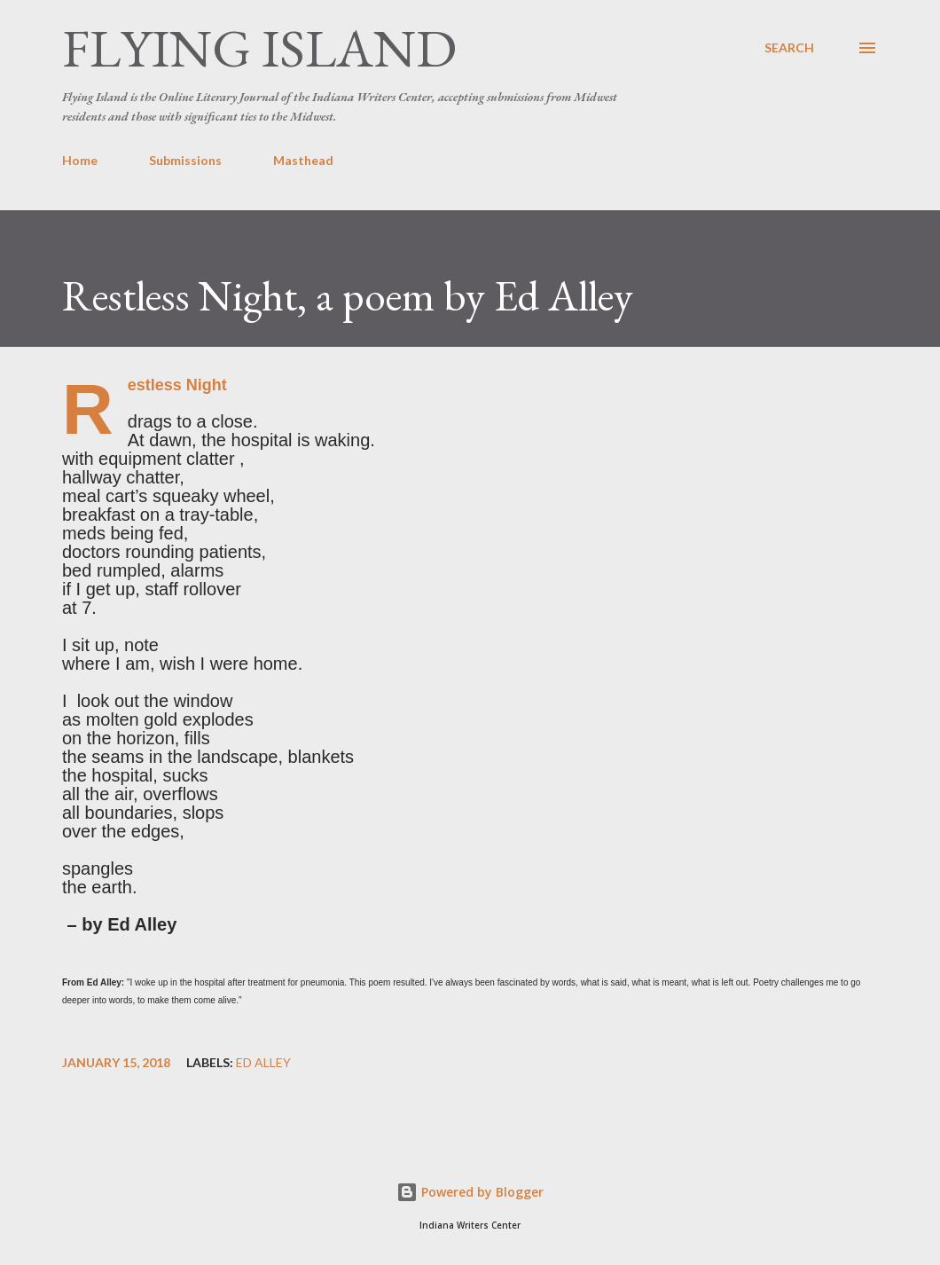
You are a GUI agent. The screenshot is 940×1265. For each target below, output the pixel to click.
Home (80, 160)
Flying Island (259, 47)
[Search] (789, 48)
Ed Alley (263, 1063)
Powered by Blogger (470, 1191)
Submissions (185, 160)
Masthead (303, 160)
